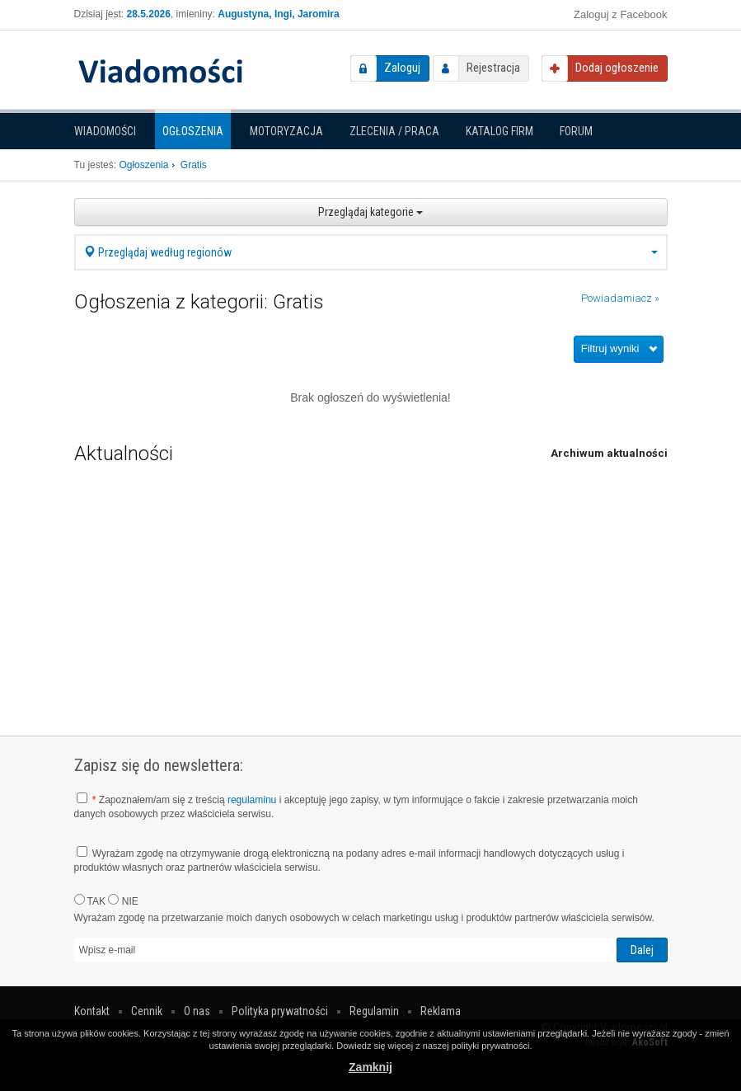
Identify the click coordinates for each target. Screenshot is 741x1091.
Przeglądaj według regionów (371, 252)
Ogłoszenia (192, 131)
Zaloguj (402, 67)
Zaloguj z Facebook (620, 14)
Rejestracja (493, 67)
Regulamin (374, 1011)
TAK (90, 900)
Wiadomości (105, 131)
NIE (123, 900)
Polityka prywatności (280, 1011)
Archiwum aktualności (609, 453)
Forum (576, 131)
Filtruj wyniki (610, 348)
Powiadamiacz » (620, 298)
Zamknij (370, 1067)
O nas (197, 1011)
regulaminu (251, 800)
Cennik (146, 1011)
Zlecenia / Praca (394, 131)
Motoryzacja (286, 131)
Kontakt (92, 1011)
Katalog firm (499, 131)
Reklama (440, 1011)
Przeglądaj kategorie (370, 212)
